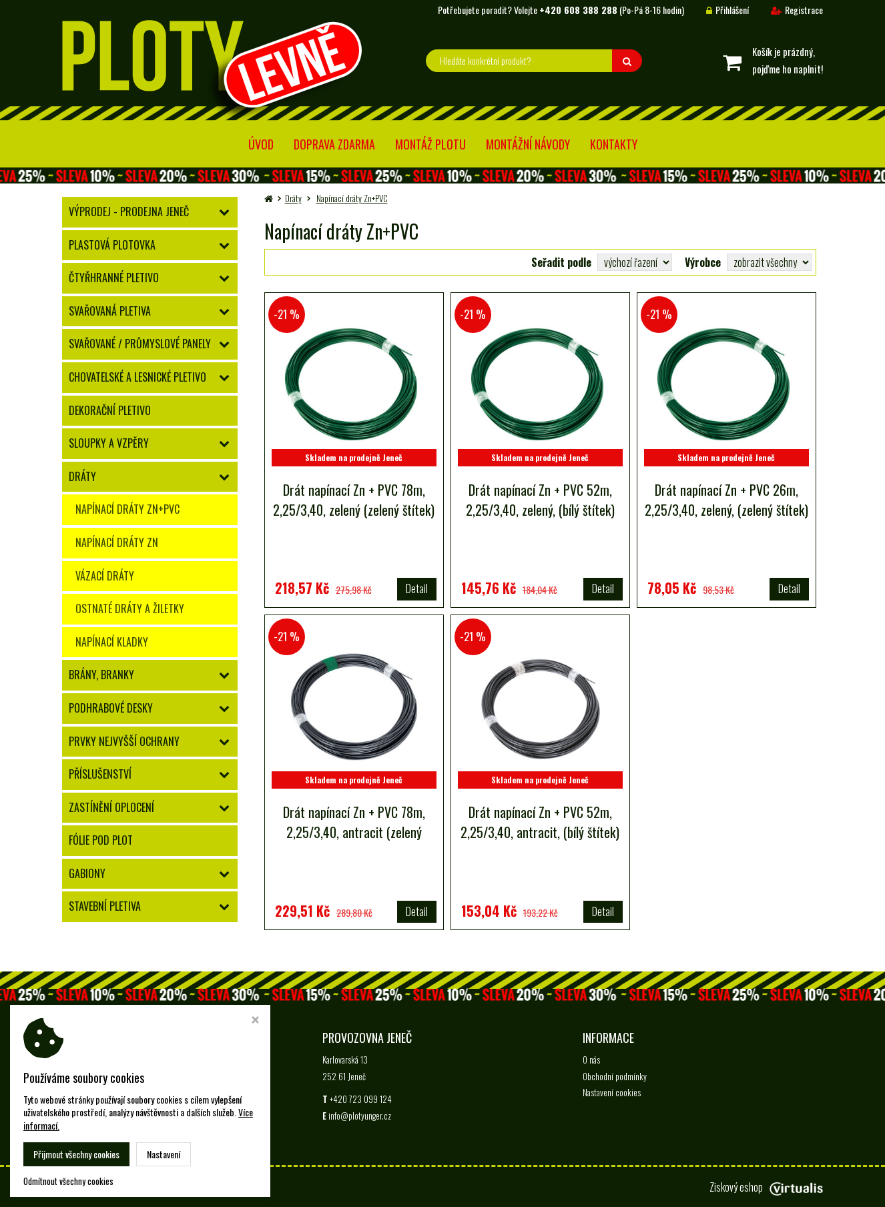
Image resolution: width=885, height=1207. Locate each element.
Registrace (787, 10)
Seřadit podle (561, 262)
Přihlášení (717, 10)
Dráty (82, 476)
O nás (591, 1059)
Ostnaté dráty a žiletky (129, 608)
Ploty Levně (160, 1187)
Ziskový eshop (766, 1187)
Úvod (261, 144)
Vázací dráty (104, 576)
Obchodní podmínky (615, 1076)
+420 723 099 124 (100, 1092)
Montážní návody (528, 144)
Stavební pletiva (105, 906)
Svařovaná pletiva (110, 311)
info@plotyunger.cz (170, 1092)
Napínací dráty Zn (116, 542)
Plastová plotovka (112, 245)
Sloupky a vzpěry (109, 443)
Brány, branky (101, 675)
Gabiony (87, 873)
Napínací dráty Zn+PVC (127, 509)
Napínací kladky (111, 642)
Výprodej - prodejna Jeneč (129, 212)
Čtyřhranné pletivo (114, 278)
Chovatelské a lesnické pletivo (137, 377)
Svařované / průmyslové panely (140, 344)
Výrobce (703, 262)
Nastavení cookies (612, 1092)
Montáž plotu (430, 144)
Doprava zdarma (334, 144)
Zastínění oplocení (111, 807)
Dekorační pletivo (110, 410)
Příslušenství (100, 774)
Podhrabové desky (111, 708)
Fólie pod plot (101, 840)
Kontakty (613, 144)
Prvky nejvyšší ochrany (124, 741)
